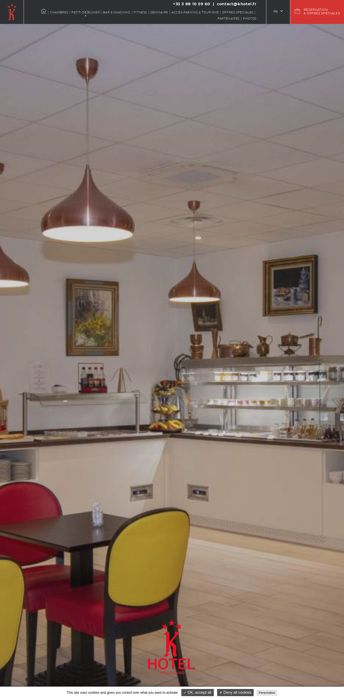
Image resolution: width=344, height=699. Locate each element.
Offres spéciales (237, 12)
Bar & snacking (116, 12)
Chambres (59, 12)
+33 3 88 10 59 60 (191, 4)
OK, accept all (197, 692)
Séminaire (159, 12)
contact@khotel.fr (237, 4)
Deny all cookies (235, 692)
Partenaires (228, 18)
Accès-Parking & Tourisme (195, 12)
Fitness (140, 12)
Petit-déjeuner (85, 12)
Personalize (267, 692)
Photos (250, 18)
